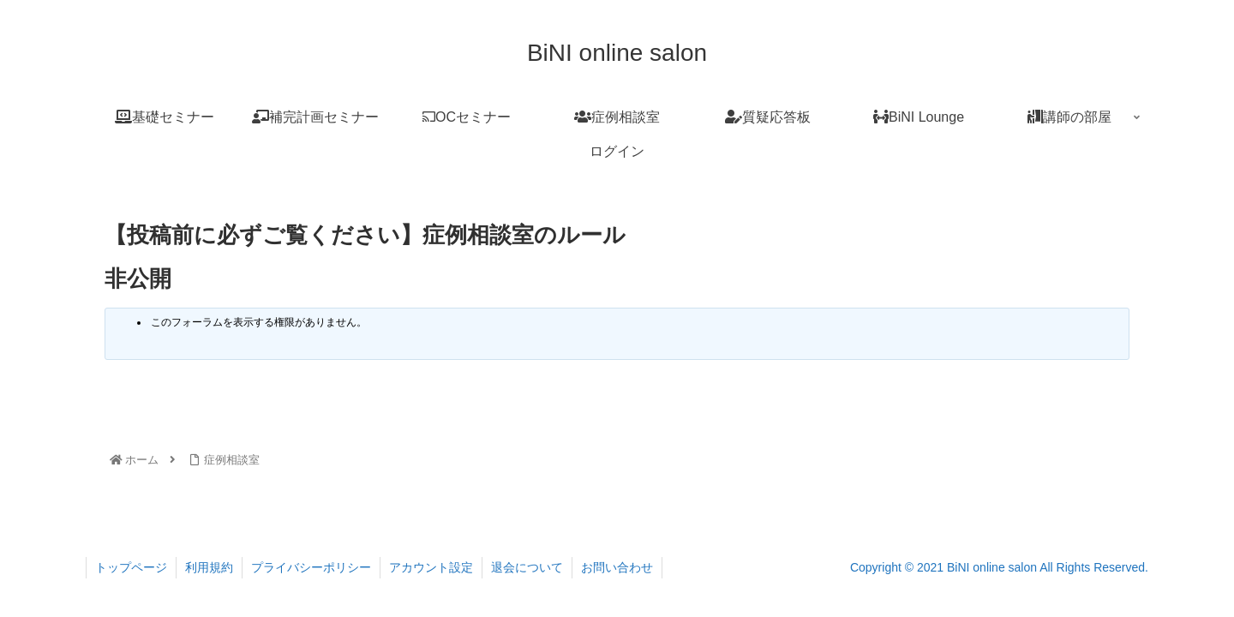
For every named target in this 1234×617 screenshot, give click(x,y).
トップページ (131, 567)
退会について (527, 567)
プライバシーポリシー (311, 567)
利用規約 (209, 567)
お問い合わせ (617, 567)
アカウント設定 (431, 567)
